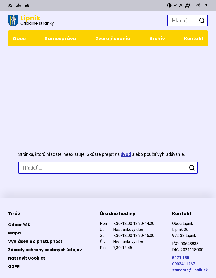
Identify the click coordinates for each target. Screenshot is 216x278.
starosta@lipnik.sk (190, 189)
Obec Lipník (68, 257)
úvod (126, 74)
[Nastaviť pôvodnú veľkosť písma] (181, 5)
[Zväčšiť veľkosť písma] (187, 5)
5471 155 (180, 177)
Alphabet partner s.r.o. (77, 250)
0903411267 (183, 183)
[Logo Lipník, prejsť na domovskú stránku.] (31, 20)
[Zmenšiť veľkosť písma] (175, 5)
